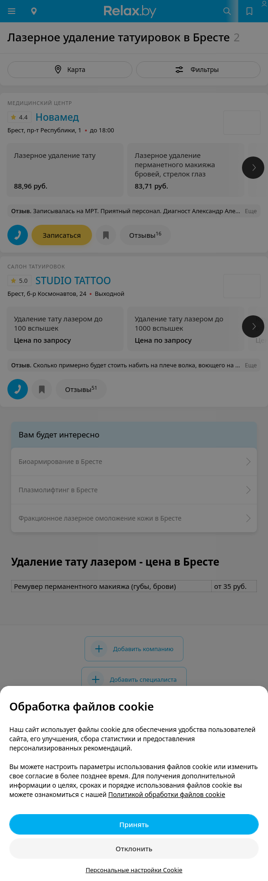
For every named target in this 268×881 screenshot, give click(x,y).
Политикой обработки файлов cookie (166, 794)
